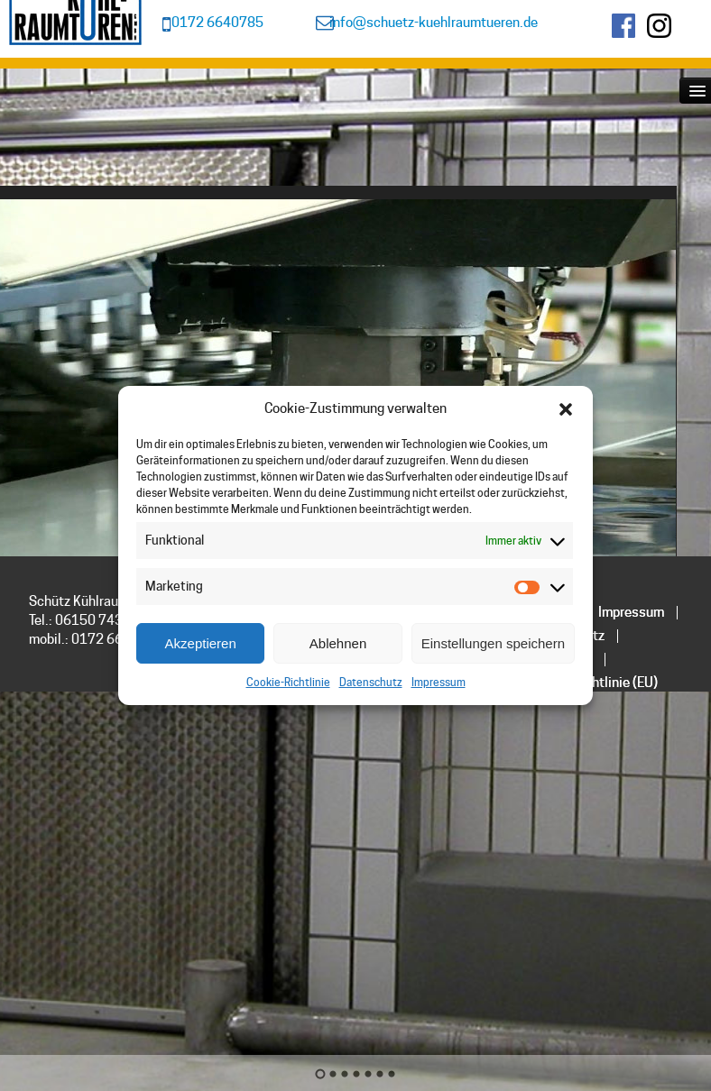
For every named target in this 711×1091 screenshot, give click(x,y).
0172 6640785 (217, 22)
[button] (566, 409)
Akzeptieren (200, 643)
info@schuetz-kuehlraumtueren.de (433, 22)
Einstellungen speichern (493, 643)
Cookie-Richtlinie (288, 682)
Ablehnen (337, 643)
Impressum (438, 682)
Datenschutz (370, 682)
